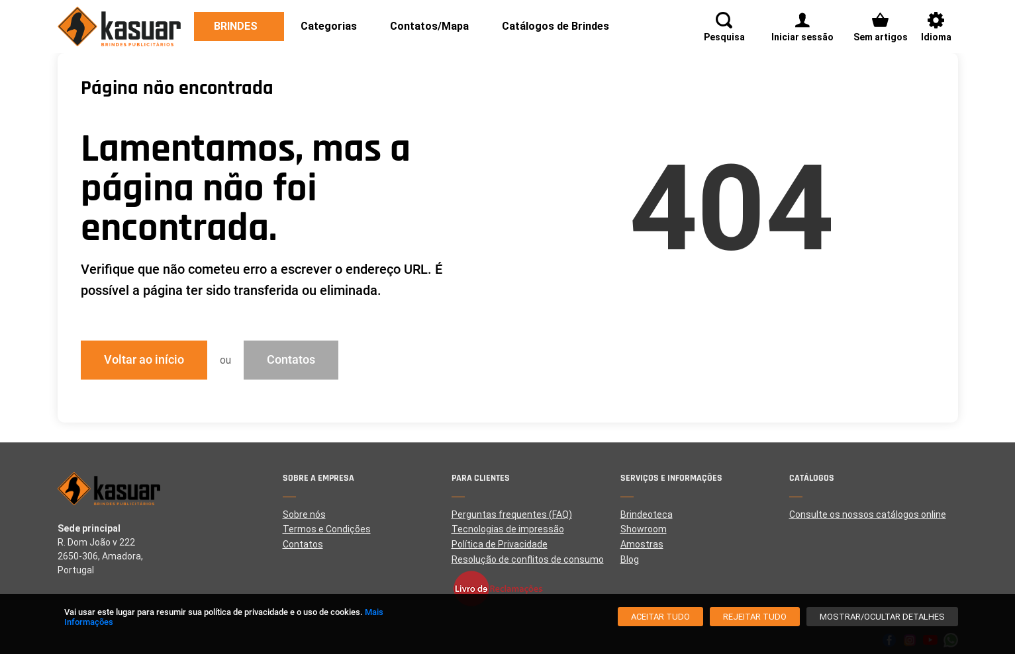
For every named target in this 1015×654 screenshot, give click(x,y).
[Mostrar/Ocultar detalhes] (882, 616)
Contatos (291, 359)
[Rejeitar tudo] (755, 616)
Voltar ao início (144, 359)
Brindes (236, 26)
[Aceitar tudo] (660, 616)
